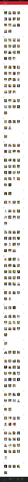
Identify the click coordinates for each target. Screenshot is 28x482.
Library (17, 478)
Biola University (6, 0)
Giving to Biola (22, 478)
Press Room (22, 479)
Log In (19, 0)
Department (10, 5)
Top (23, 9)
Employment (18, 479)
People (6, 2)
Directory (4, 2)
